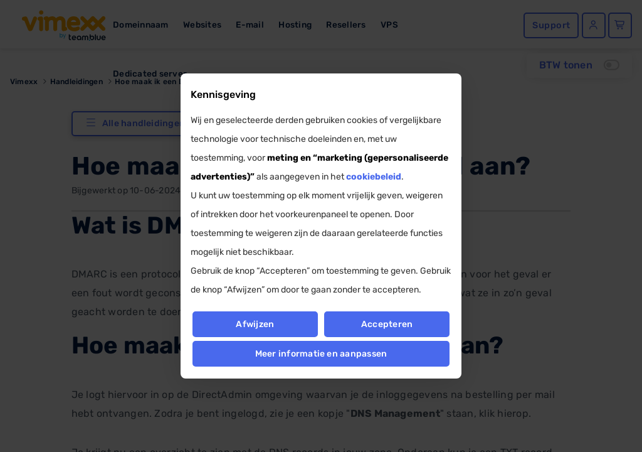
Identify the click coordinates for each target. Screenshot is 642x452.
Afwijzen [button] (255, 324)
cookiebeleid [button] (373, 176)
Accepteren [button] (387, 324)
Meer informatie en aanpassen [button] (321, 353)
